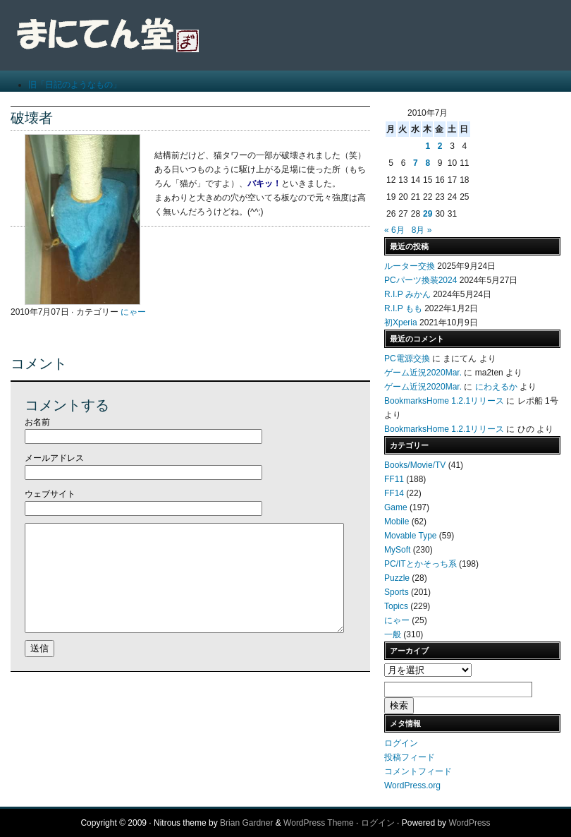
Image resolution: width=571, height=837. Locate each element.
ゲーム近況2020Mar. (423, 373)
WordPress (469, 823)
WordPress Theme (318, 823)
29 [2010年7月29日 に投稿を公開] (427, 214)
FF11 (394, 479)
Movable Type (410, 536)
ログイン (401, 743)
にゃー (133, 312)
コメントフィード (418, 771)
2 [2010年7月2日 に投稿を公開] (440, 146)
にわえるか (496, 387)
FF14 (394, 493)
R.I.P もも (403, 308)
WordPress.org (412, 785)
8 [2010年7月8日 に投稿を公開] (427, 163)
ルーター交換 (409, 266)
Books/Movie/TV (415, 465)
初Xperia (400, 322)
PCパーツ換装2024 (420, 280)
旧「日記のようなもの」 (74, 85)
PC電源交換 (407, 358)
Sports (396, 592)
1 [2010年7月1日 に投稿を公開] (427, 146)
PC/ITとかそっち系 (420, 564)
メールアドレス (54, 458)
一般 (392, 634)
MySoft (397, 550)
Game (395, 507)
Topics (396, 606)
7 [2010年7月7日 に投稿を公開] (415, 163)
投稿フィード (409, 757)
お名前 (37, 422)
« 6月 (394, 230)
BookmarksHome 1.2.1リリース (444, 401)
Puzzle (397, 578)
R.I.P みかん (407, 294)
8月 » (422, 230)
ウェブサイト (50, 494)
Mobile (396, 521)
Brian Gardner (246, 823)
